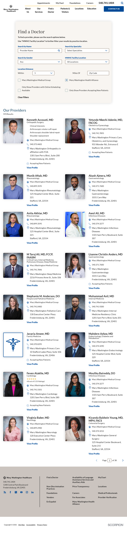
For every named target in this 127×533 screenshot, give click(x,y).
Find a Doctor (51, 10)
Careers (89, 3)
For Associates (78, 497)
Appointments (43, 3)
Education (91, 8)
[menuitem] (29, 11)
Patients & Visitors (65, 10)
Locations (79, 8)
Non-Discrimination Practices (55, 487)
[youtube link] (21, 492)
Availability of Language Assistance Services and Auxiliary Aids (82, 479)
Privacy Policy (42, 525)
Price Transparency (80, 486)
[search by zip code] (98, 73)
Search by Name (24, 46)
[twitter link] (16, 492)
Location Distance (25, 69)
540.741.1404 (106, 3)
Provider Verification (107, 497)
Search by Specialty (73, 46)
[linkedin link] (32, 492)
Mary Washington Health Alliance (83, 503)
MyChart (60, 3)
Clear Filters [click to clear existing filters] (23, 97)
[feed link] (5, 492)
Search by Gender (25, 58)
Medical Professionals (107, 493)
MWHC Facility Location (75, 58)
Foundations (75, 3)
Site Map (21, 525)
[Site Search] (122, 3)
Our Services (39, 10)
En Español (51, 502)
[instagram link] (27, 492)
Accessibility (31, 525)
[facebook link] (10, 492)
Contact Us (114, 9)
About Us (28, 10)
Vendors (50, 497)
